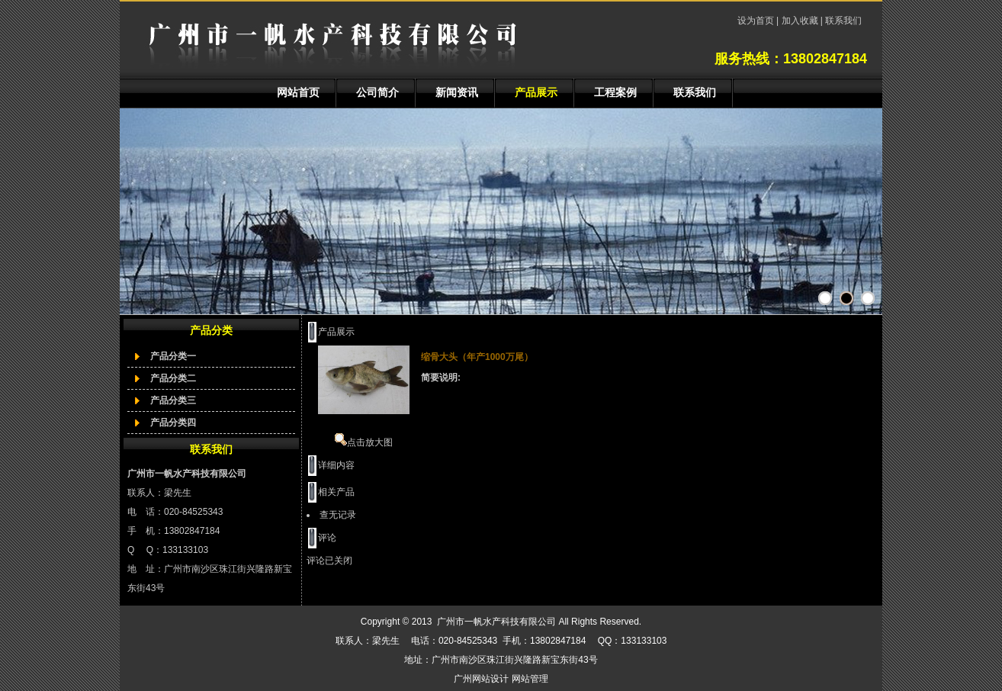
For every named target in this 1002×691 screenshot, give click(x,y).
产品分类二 (173, 378)
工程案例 (615, 92)
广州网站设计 (481, 678)
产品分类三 (173, 400)
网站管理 (530, 678)
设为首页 (756, 20)
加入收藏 (800, 20)
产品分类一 (173, 356)
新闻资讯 (456, 92)
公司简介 (377, 92)
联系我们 (842, 20)
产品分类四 (173, 422)
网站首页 (298, 92)
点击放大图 (364, 442)
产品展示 (536, 92)
